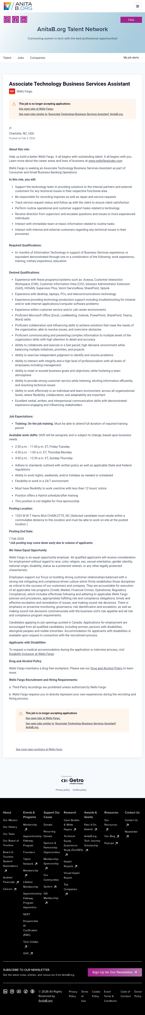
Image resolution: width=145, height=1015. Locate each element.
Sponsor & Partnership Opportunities (52, 847)
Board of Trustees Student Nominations (10, 861)
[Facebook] (15, 19)
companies (37, 58)
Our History (10, 827)
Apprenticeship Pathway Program (32, 840)
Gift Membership (51, 898)
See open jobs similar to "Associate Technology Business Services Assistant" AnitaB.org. (71, 114)
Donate (48, 825)
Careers (10, 889)
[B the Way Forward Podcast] (32, 991)
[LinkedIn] (24, 19)
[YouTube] (19, 991)
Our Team (9, 834)
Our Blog (112, 836)
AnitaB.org (45, 1000)
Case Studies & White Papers (71, 824)
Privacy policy (63, 790)
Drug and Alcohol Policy (107, 668)
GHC (28, 953)
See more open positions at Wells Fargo (39, 749)
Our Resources (110, 824)
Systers (50, 886)
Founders (29, 852)
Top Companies (70, 889)
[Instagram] (7, 19)
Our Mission (10, 820)
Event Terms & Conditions (110, 996)
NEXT (26, 914)
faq (131, 20)
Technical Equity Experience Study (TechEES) (73, 845)
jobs (20, 58)
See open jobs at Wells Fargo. (36, 108)
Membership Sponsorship (51, 863)
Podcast (111, 843)
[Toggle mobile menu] (137, 6)
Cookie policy (79, 790)
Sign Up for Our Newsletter (114, 972)
